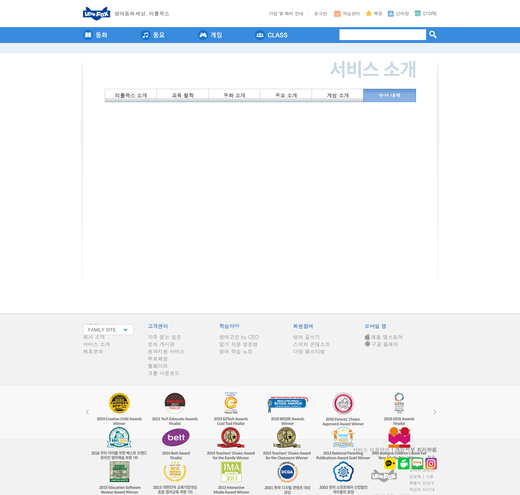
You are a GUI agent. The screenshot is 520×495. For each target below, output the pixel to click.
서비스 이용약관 (371, 449)
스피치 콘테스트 (311, 344)
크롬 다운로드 (164, 373)
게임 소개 (338, 95)
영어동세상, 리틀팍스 (141, 13)
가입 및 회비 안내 (286, 13)
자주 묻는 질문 (164, 336)
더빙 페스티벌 (309, 351)
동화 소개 (235, 95)
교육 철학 (183, 95)
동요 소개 (286, 95)
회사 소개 (94, 336)
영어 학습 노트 (236, 351)
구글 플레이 (381, 344)
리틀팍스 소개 (131, 95)
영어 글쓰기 (306, 336)
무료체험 (158, 358)
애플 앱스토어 (383, 336)
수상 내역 (390, 95)
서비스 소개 (96, 344)
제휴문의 (93, 351)
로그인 (320, 13)
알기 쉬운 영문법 (238, 344)
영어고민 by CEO (239, 336)
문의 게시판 (161, 344)
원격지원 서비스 (166, 351)
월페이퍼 (158, 365)
